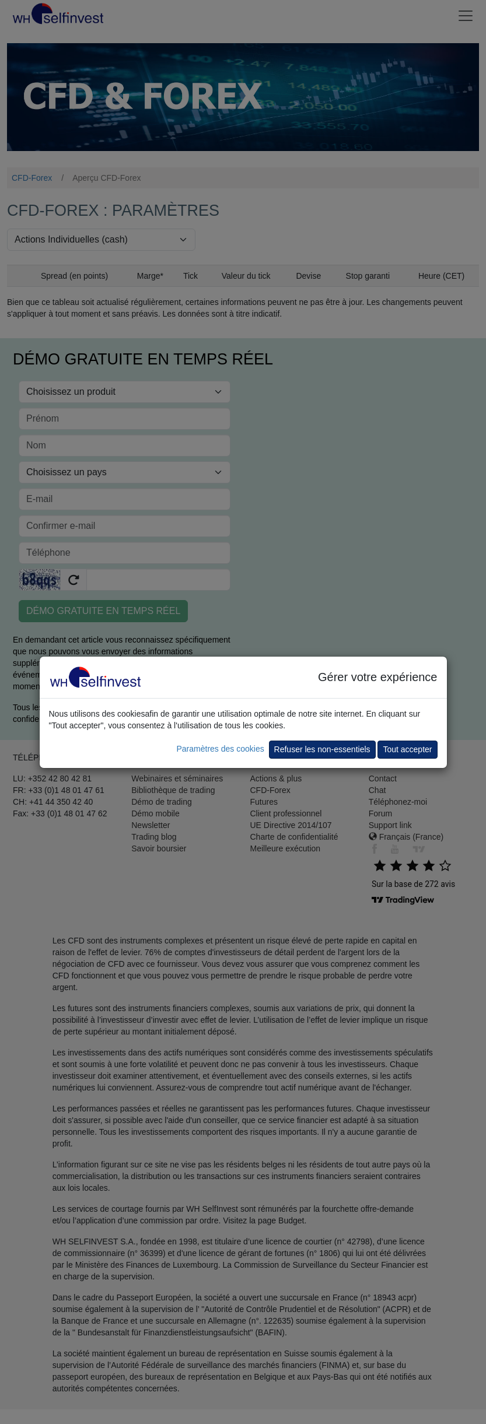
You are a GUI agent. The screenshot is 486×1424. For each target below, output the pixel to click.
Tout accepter (407, 749)
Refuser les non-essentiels (322, 749)
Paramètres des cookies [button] (220, 748)
